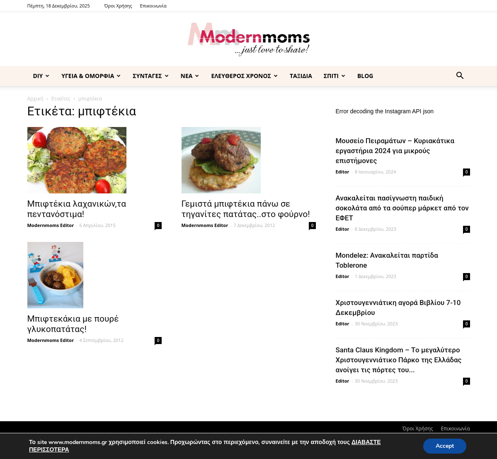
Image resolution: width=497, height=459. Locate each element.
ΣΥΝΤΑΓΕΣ (150, 76)
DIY (41, 76)
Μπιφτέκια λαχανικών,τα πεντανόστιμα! (76, 209)
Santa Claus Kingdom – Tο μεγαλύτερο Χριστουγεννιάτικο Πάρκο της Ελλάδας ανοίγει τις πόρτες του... (399, 360)
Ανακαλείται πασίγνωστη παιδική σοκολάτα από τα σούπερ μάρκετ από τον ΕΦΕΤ (402, 208)
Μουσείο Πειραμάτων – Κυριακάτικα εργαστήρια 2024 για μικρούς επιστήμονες (395, 151)
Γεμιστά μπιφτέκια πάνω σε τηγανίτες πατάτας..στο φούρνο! (246, 209)
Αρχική (35, 98)
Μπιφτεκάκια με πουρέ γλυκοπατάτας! (73, 324)
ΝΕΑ (190, 76)
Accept (445, 446)
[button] (460, 77)
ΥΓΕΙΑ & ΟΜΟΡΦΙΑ (91, 76)
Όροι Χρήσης (118, 5)
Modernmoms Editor (50, 225)
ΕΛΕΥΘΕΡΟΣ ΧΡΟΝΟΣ (244, 76)
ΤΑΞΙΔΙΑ (301, 76)
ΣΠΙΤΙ (334, 76)
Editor (342, 171)
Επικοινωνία (153, 5)
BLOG (365, 76)
